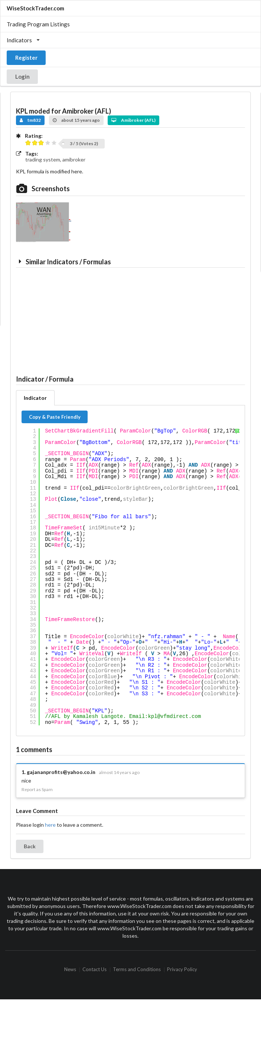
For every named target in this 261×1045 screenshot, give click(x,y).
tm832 (30, 120)
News (70, 969)
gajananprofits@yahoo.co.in (61, 772)
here (50, 825)
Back (30, 846)
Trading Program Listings (38, 24)
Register (26, 57)
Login (22, 76)
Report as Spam (37, 789)
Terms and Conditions (137, 969)
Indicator (35, 398)
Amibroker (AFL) (133, 120)
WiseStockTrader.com (35, 8)
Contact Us (94, 969)
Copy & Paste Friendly (55, 417)
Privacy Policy (182, 969)
